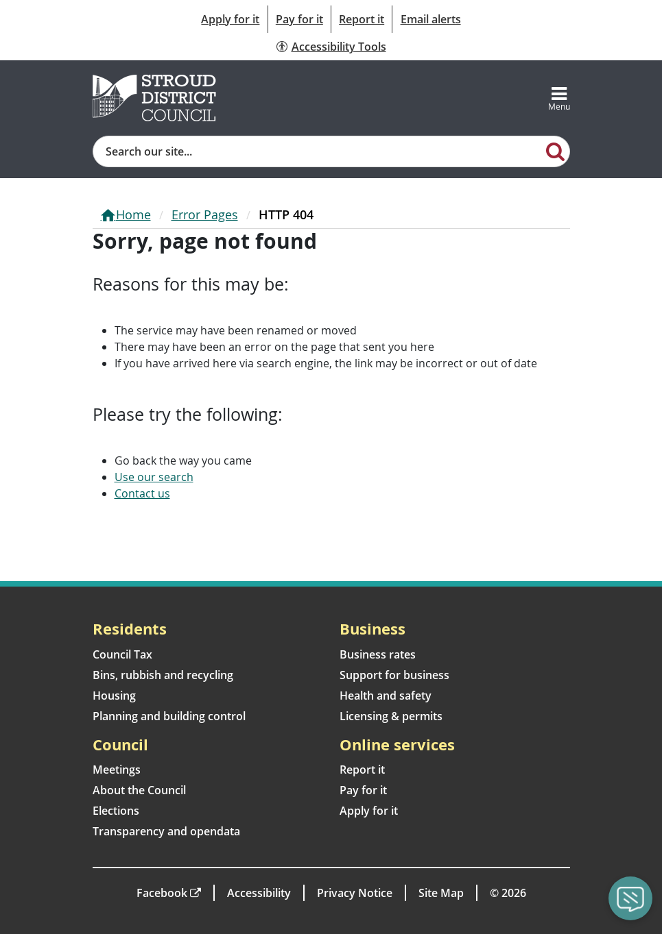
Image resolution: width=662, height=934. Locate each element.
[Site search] (317, 151)
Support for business (394, 675)
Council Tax (122, 654)
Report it (361, 19)
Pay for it (299, 19)
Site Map (441, 892)
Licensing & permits (391, 716)
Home (133, 214)
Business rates (378, 654)
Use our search (154, 476)
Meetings (117, 769)
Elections (116, 810)
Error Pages (205, 214)
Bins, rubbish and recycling (163, 675)
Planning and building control (169, 716)
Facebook (162, 892)
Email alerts (431, 19)
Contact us (142, 493)
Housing (114, 695)
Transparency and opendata (166, 831)
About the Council (139, 790)
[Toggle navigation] (559, 98)
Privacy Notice (354, 892)
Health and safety (386, 695)
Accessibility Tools (339, 46)
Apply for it (230, 19)
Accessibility (259, 892)
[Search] (555, 150)
